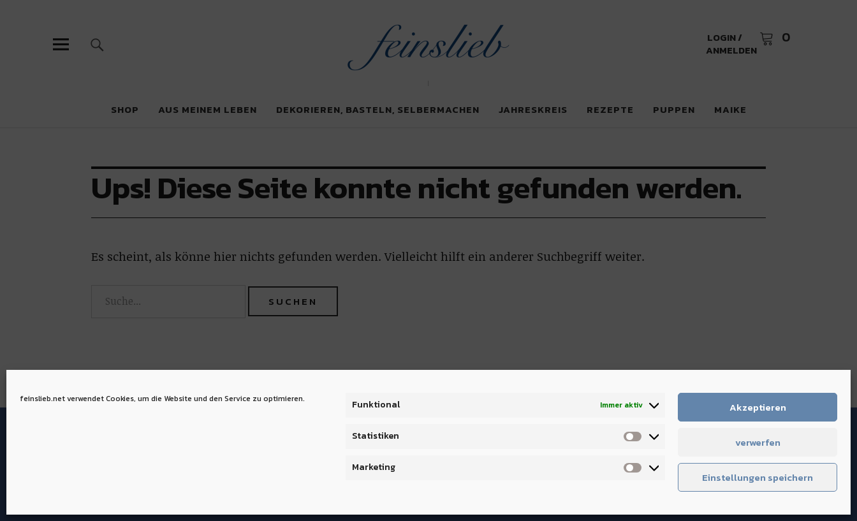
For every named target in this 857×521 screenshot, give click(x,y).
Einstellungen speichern (757, 477)
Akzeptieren (757, 407)
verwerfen (757, 442)
